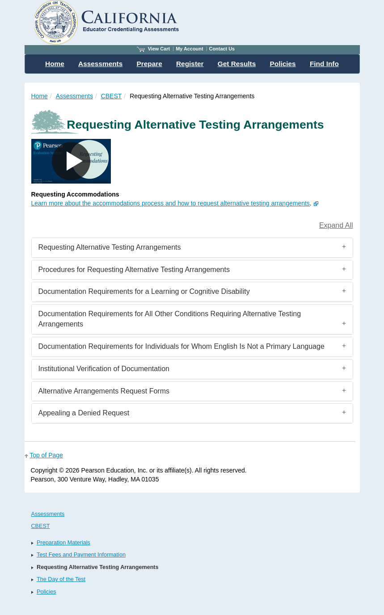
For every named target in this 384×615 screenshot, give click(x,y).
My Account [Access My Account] (189, 48)
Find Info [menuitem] (324, 63)
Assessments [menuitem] (100, 63)
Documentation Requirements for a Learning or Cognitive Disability (144, 291)
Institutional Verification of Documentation (104, 368)
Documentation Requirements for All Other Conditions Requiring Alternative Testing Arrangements (169, 319)
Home (39, 96)
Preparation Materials (63, 543)
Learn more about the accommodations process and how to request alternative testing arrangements (170, 203)
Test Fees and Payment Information (81, 555)
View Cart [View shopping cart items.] (153, 48)
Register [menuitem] (190, 63)
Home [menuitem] (54, 63)
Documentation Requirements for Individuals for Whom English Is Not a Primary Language (181, 346)
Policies (46, 592)
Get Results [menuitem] (237, 63)
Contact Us (222, 48)
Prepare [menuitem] (149, 63)
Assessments (74, 96)
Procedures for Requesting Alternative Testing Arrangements (134, 269)
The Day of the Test (61, 579)
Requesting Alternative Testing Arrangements (109, 247)
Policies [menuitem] (283, 63)
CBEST (111, 96)
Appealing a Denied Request (84, 413)
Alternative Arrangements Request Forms (103, 391)
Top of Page (46, 455)
